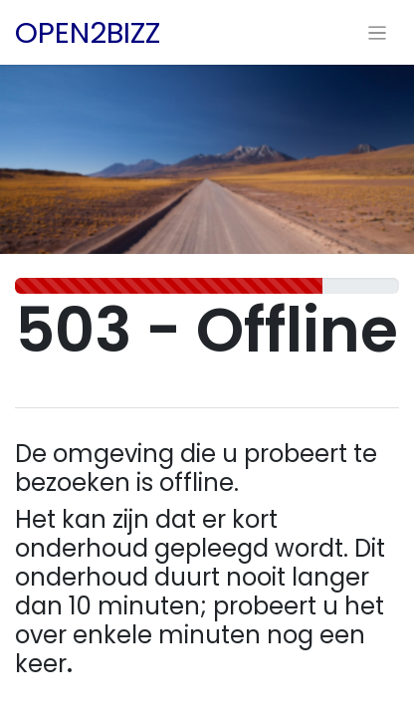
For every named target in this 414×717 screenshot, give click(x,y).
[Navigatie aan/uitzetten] (377, 32)
